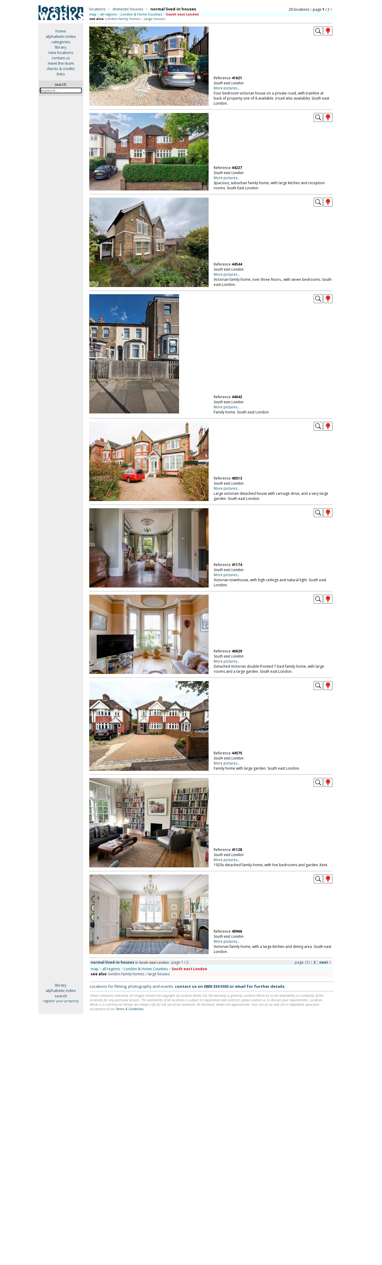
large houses (159, 973)
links (61, 74)
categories (60, 41)
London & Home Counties (141, 14)
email (240, 986)
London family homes (122, 18)
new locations (60, 52)
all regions (108, 14)
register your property (61, 1001)
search (61, 996)
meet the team (61, 63)
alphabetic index (61, 36)
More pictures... (227, 88)
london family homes (126, 973)
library (61, 47)
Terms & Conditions (130, 1009)
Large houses (154, 18)
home (61, 31)
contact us (61, 58)
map (92, 14)
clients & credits (61, 68)
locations (97, 9)
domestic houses (128, 9)
